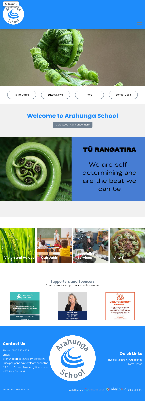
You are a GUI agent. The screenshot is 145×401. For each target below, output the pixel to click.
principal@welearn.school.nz (31, 363)
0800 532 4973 (20, 350)
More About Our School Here (73, 124)
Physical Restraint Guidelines (124, 360)
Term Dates (135, 364)
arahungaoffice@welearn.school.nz (24, 359)
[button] (11, 4)
